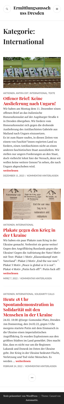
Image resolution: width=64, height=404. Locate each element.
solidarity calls (44, 294)
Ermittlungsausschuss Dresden (32, 10)
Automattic (32, 400)
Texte (51, 93)
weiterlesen (10, 170)
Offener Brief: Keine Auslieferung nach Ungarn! (29, 100)
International (38, 93)
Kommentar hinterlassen (42, 175)
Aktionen (9, 93)
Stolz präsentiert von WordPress (20, 395)
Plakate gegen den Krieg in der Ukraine (29, 232)
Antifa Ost (22, 93)
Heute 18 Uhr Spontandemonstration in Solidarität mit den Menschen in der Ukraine (28, 306)
